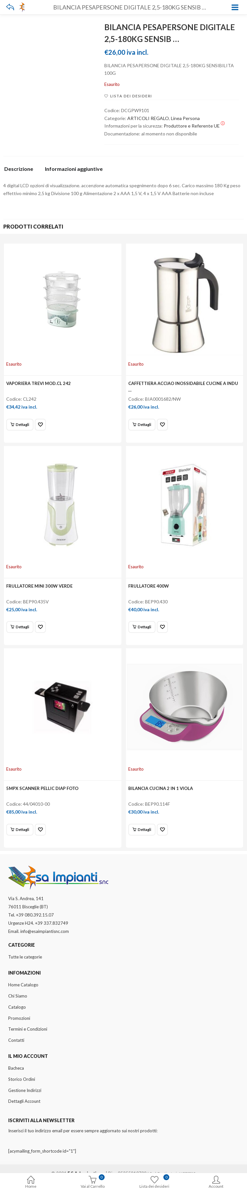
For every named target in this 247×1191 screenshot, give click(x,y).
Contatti (16, 1040)
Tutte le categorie (25, 956)
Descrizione (18, 169)
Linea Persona (185, 118)
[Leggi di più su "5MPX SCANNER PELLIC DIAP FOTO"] (19, 830)
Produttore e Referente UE (194, 126)
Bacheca (16, 1068)
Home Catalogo (23, 984)
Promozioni (19, 1018)
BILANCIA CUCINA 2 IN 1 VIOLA (160, 788)
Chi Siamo (17, 996)
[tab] (21, 170)
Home (31, 1183)
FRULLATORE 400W (148, 586)
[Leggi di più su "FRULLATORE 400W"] (141, 627)
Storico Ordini (21, 1079)
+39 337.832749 (51, 923)
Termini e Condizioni (27, 1029)
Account (216, 1183)
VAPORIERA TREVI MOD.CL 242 (38, 383)
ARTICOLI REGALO (148, 118)
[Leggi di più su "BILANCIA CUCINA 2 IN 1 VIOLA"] (141, 830)
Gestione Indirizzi (24, 1090)
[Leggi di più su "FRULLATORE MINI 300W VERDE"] (19, 627)
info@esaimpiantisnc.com (44, 931)
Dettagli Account (24, 1101)
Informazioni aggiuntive (74, 169)
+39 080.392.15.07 (35, 915)
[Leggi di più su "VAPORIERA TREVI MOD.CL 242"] (19, 425)
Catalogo (17, 1007)
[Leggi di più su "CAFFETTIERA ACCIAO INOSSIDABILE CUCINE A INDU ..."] (141, 425)
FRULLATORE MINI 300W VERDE (39, 586)
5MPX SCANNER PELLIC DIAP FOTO (42, 788)
